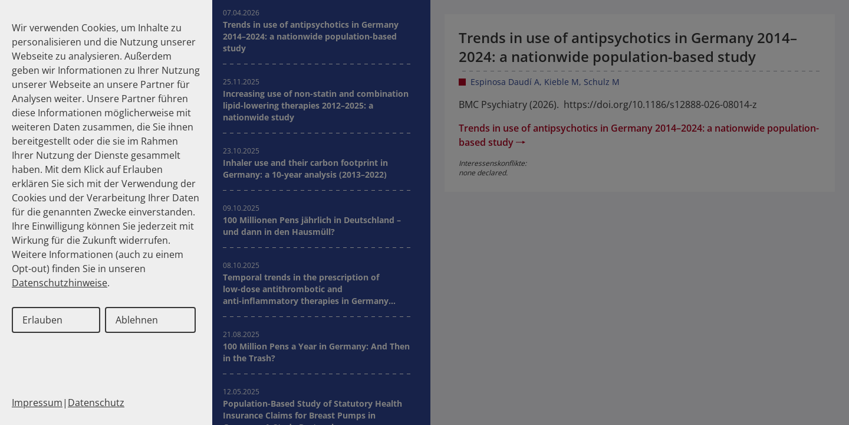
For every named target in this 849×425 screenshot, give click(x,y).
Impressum (37, 402)
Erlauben (42, 319)
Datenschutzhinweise (59, 282)
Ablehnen (137, 319)
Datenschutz (96, 402)
